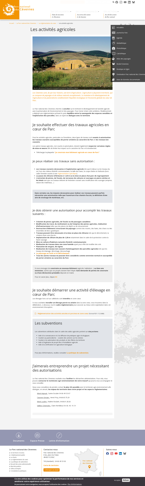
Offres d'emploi (16, 469)
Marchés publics (16, 466)
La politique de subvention (77, 353)
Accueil (11, 23)
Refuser (126, 480)
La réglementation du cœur (47, 23)
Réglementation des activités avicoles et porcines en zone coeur (63, 313)
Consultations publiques (18, 471)
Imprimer (121, 24)
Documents (18, 440)
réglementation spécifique (67, 173)
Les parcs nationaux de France (100, 2)
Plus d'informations (75, 484)
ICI (56, 277)
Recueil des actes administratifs (21, 464)
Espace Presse (37, 440)
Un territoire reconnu (17, 453)
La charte (14, 457)
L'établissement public (18, 455)
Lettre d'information (59, 440)
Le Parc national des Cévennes (74, 2)
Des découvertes (60, 11)
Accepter (117, 480)
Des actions (110, 11)
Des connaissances (87, 11)
